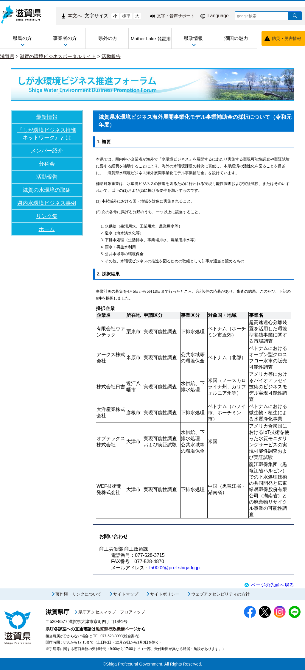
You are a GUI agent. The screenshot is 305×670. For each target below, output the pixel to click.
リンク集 (46, 216)
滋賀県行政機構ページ (116, 629)
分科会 (47, 164)
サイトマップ (125, 594)
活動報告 (111, 56)
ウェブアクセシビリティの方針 (220, 594)
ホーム (47, 229)
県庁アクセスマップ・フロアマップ (111, 612)
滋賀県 (7, 56)
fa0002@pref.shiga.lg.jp (174, 567)
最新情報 (46, 117)
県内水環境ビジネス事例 (46, 203)
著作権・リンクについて (78, 594)
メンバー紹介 (47, 150)
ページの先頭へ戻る (272, 585)
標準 (126, 15)
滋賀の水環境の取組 (47, 190)
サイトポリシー (164, 594)
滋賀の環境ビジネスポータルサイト (58, 56)
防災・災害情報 (286, 38)
